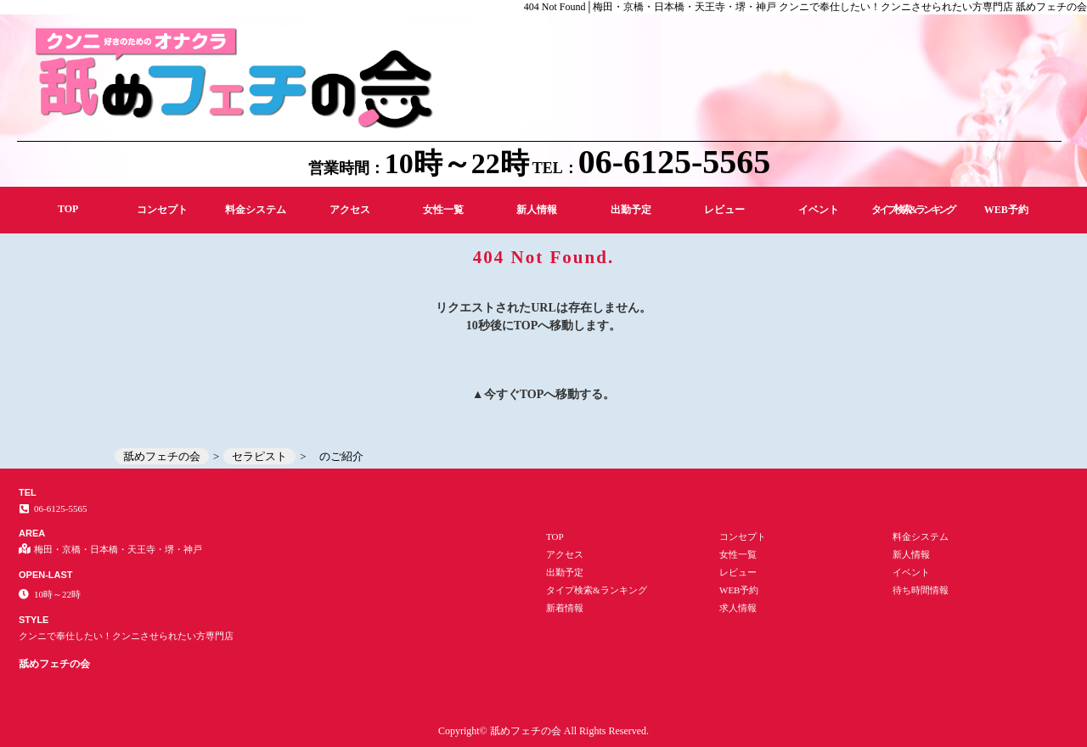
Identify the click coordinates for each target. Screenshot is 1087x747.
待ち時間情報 (921, 590)
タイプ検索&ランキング (912, 210)
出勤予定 (631, 210)
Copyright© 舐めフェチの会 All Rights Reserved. (543, 731)
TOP (68, 209)
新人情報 (536, 210)
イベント (818, 210)
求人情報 (738, 608)
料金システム (255, 210)
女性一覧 (443, 210)
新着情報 (564, 608)
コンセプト (162, 210)
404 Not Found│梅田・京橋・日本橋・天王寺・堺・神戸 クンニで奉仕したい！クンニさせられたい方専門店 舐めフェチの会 (805, 7)
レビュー (724, 210)
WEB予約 (1006, 210)
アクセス (349, 210)
